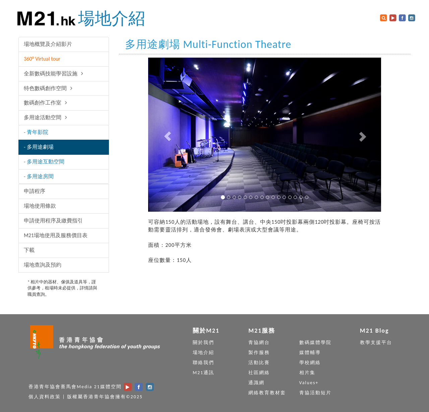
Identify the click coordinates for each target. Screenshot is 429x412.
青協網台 (259, 342)
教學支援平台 (376, 342)
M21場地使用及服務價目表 (55, 235)
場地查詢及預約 (42, 265)
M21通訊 (203, 372)
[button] (165, 135)
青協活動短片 (315, 393)
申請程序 (34, 191)
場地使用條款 (40, 206)
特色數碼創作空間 (49, 88)
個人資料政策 (44, 397)
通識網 (256, 383)
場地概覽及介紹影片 (48, 44)
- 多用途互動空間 (44, 161)
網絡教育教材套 (267, 393)
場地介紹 (111, 18)
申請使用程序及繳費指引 (53, 220)
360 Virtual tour (42, 58)
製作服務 (259, 352)
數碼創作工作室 (46, 102)
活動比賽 (259, 362)
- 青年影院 (36, 132)
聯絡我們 (203, 362)
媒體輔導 (310, 352)
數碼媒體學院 (315, 342)
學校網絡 (310, 362)
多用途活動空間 (46, 117)
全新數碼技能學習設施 (54, 73)
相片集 (307, 372)
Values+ (309, 383)
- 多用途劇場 (39, 147)
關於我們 (203, 342)
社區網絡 (259, 372)
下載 (29, 250)
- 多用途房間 (39, 176)
